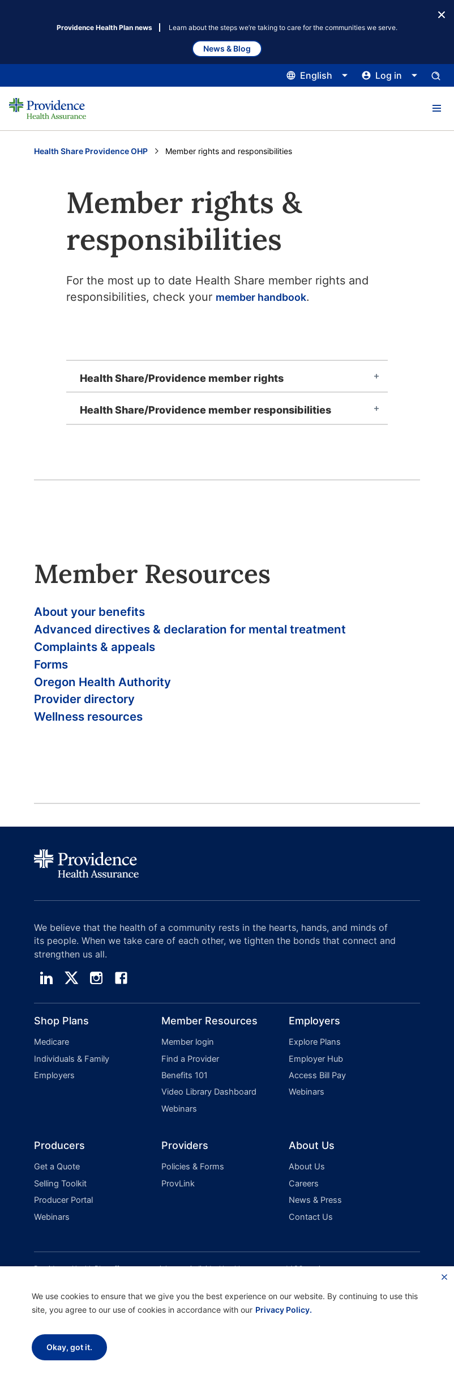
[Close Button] (441, 13)
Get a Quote (56, 1177)
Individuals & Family (70, 1077)
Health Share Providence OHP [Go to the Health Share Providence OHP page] (91, 151)
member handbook (267, 297)
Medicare (51, 1062)
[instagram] (96, 998)
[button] (436, 108)
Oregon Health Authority (114, 695)
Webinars (178, 1121)
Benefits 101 (184, 1091)
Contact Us (309, 1221)
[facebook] (121, 998)
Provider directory (93, 715)
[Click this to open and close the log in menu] (390, 75)
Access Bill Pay (316, 1091)
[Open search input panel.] (435, 75)
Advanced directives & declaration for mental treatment (216, 633)
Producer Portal (63, 1206)
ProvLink (177, 1192)
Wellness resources (98, 735)
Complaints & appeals (105, 654)
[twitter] (71, 998)
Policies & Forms (191, 1177)
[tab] (227, 376)
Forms (54, 674)
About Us (306, 1177)
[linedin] (46, 998)
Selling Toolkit (59, 1192)
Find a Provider (189, 1077)
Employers (53, 1091)
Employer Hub (315, 1077)
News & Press (314, 1206)
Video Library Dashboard (207, 1106)
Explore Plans (314, 1062)
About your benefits (99, 613)
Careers (303, 1192)
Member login (186, 1062)
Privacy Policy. (283, 1309)
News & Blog (227, 48)
